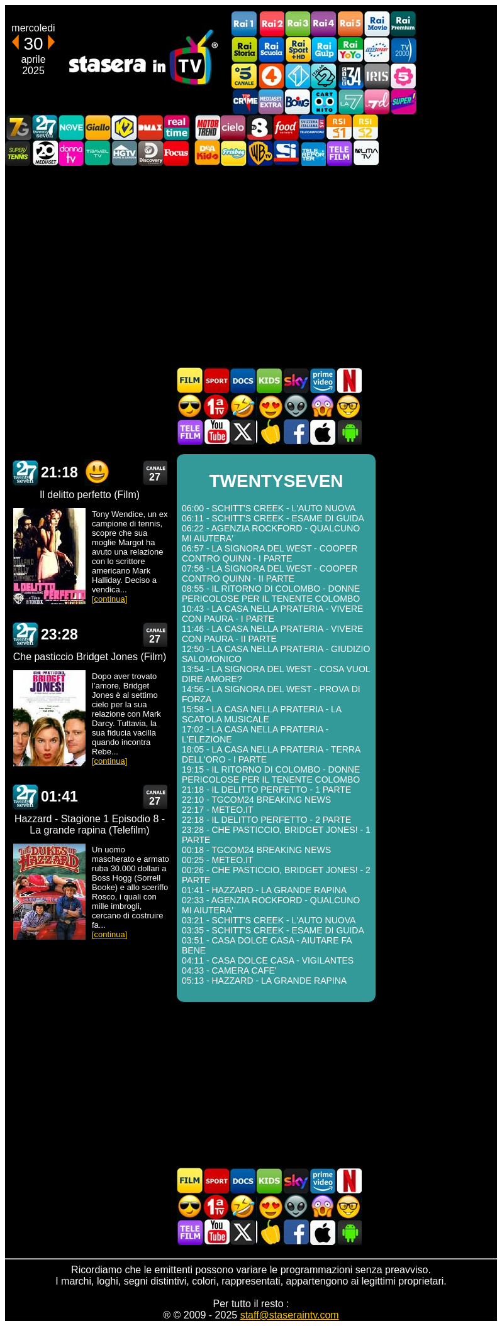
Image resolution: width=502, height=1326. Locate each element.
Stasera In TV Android (348, 432)
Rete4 (271, 76)
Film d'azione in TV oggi (190, 406)
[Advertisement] (251, 266)
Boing (297, 101)
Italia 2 (324, 76)
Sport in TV (216, 380)
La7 (350, 101)
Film (190, 380)
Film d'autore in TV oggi (348, 406)
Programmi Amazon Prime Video (322, 380)
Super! (403, 101)
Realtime (177, 127)
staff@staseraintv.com (289, 1315)
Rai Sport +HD (297, 50)
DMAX (150, 127)
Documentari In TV (243, 380)
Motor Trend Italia (207, 127)
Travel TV (97, 153)
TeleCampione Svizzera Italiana (312, 127)
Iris (377, 76)
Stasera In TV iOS (322, 432)
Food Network (286, 127)
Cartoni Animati (269, 380)
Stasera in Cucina (269, 432)
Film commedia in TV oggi (243, 406)
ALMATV (365, 153)
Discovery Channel (150, 153)
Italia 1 (297, 76)
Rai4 (324, 24)
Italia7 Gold (18, 127)
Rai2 (271, 24)
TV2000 (403, 50)
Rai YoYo (350, 50)
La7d (377, 101)
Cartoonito (324, 101)
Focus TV (177, 153)
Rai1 (244, 24)
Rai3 (297, 24)
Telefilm (339, 153)
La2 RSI (365, 127)
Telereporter (312, 153)
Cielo (233, 127)
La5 (403, 76)
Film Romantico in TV (269, 406)
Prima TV (216, 406)
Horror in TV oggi (322, 406)
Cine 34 (350, 76)
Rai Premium (403, 24)
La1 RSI (339, 127)
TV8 (260, 127)
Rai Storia (244, 50)
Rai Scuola (271, 50)
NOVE (71, 127)
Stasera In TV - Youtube (216, 432)
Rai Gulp (324, 50)
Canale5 (244, 76)
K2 (124, 127)
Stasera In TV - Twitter (243, 432)
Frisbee (233, 153)
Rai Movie (377, 24)
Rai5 (350, 24)
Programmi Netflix (348, 380)
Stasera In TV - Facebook (295, 432)
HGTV (124, 153)
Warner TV (260, 153)
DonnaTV (71, 153)
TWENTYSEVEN (25, 473)
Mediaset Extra (271, 101)
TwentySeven (44, 127)
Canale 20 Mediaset (44, 153)
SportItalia (286, 153)
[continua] (109, 599)
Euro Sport (377, 50)
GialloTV (97, 127)
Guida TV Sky (295, 380)
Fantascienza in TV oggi (295, 406)
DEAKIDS (207, 153)
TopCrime (244, 101)
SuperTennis (18, 153)
